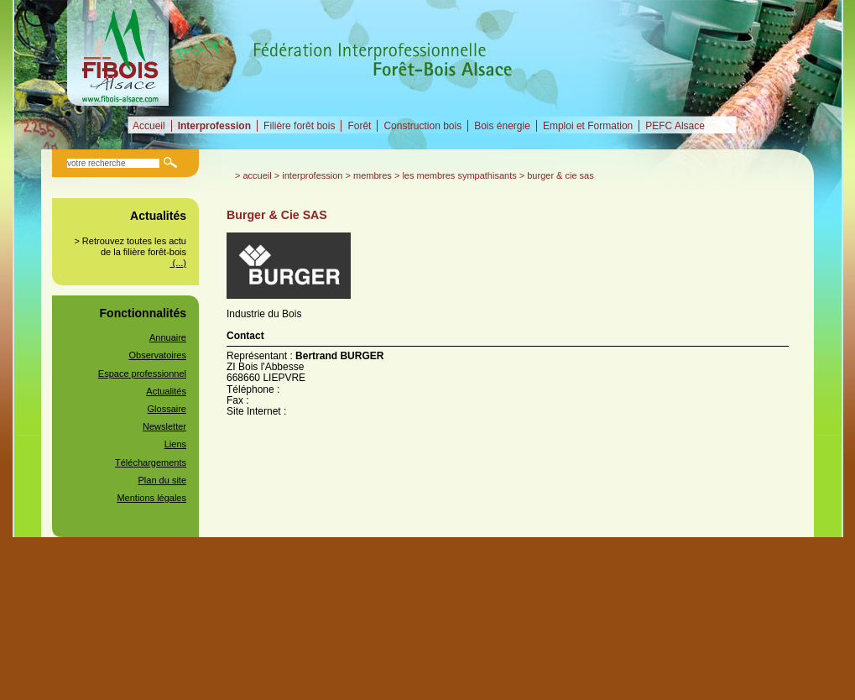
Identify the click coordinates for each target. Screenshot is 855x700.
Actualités (166, 391)
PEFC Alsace (675, 126)
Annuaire (167, 337)
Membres (372, 175)
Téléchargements (150, 462)
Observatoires (157, 355)
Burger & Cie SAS (560, 175)
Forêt (359, 126)
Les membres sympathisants (459, 175)
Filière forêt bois (299, 126)
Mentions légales (151, 498)
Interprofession (214, 126)
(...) (177, 263)
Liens (175, 444)
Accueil (149, 126)
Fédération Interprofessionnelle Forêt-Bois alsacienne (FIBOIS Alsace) (119, 53)
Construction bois (422, 126)
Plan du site (162, 480)
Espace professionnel (142, 373)
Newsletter (164, 426)
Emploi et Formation (588, 126)
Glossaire (167, 409)
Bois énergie (502, 126)
